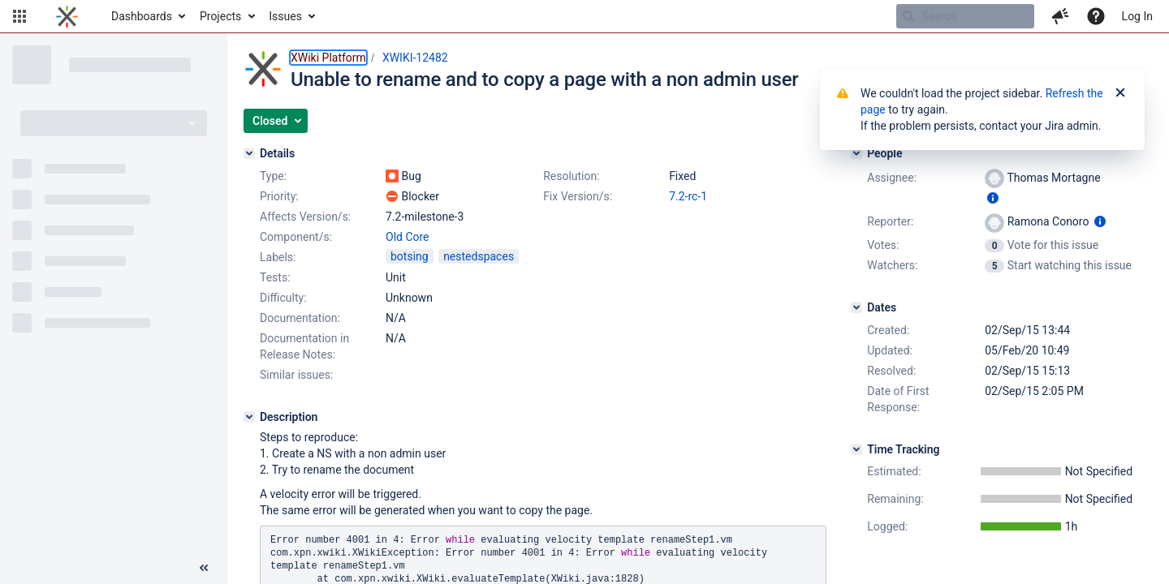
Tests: (275, 277)
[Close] (1120, 93)
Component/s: (296, 236)
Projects (220, 16)
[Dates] (856, 307)
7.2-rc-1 (688, 196)
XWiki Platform (328, 57)
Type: (273, 176)
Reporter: (890, 221)
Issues (285, 16)
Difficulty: (283, 297)
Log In (1137, 16)
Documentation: (300, 317)
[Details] (249, 153)
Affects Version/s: (305, 216)
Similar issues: (296, 374)
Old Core (407, 236)
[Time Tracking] (856, 449)
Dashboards (141, 16)
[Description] (249, 417)
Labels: (277, 257)
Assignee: (892, 177)
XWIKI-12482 (415, 57)
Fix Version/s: (577, 196)
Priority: (279, 196)
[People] (856, 153)
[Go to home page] (67, 16)
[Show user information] (992, 197)
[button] (19, 16)
